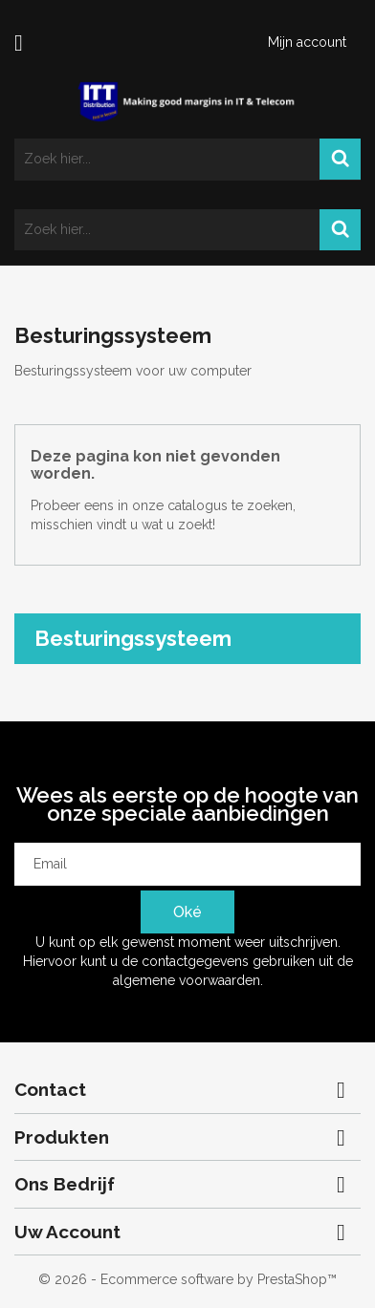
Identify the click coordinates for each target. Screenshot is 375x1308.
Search (340, 160)
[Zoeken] (187, 160)
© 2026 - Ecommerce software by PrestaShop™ (187, 1279)
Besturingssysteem (133, 638)
